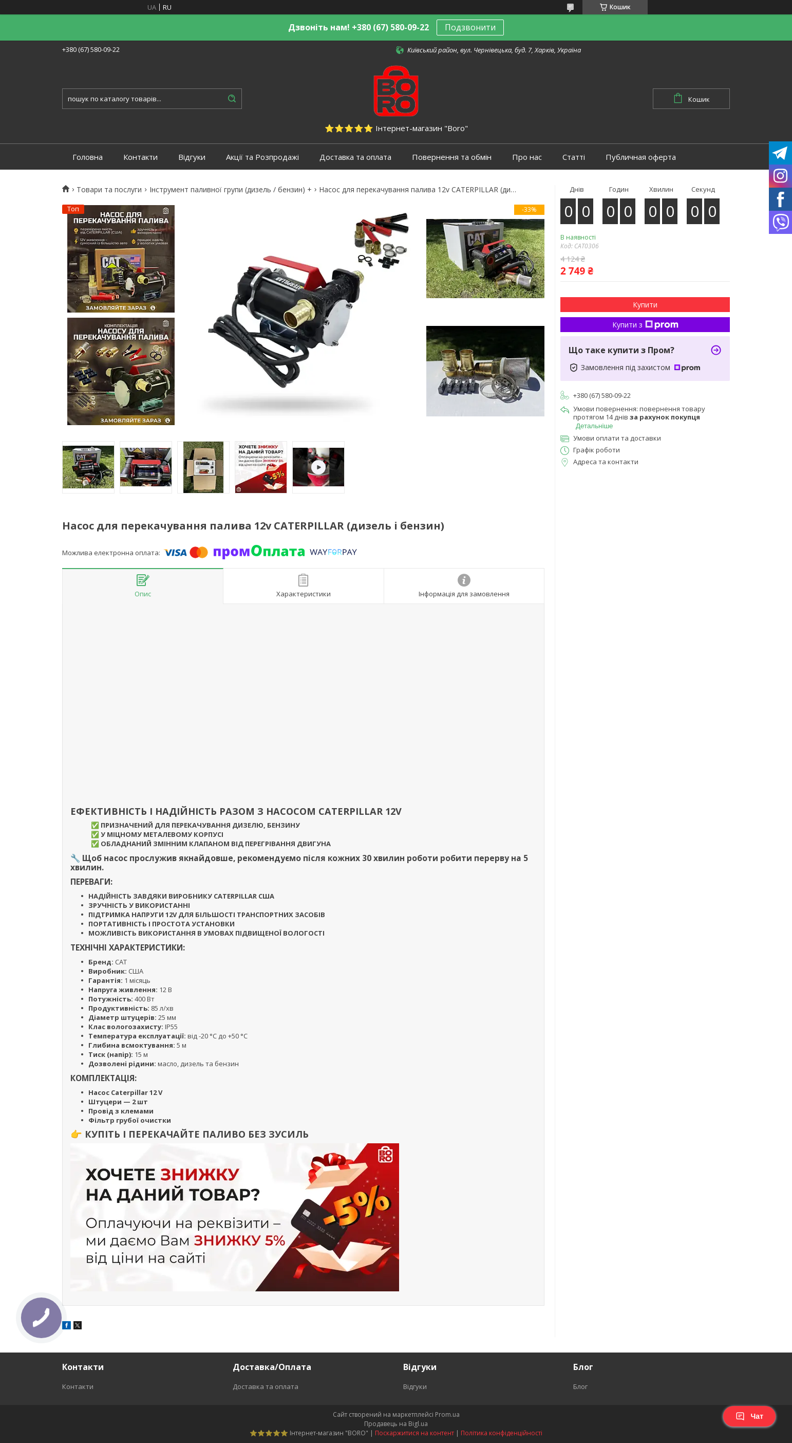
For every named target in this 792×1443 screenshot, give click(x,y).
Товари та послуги (109, 189)
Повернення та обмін (452, 157)
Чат (749, 1416)
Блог (580, 1386)
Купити (645, 304)
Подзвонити (470, 27)
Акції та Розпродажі (262, 157)
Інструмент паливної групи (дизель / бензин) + (230, 189)
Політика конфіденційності (501, 1433)
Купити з (645, 325)
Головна (87, 157)
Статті (573, 157)
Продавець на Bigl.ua (396, 1423)
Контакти (140, 157)
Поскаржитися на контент (414, 1433)
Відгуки (191, 157)
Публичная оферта (641, 157)
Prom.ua (447, 1414)
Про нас (527, 157)
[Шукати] (231, 98)
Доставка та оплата (355, 157)
